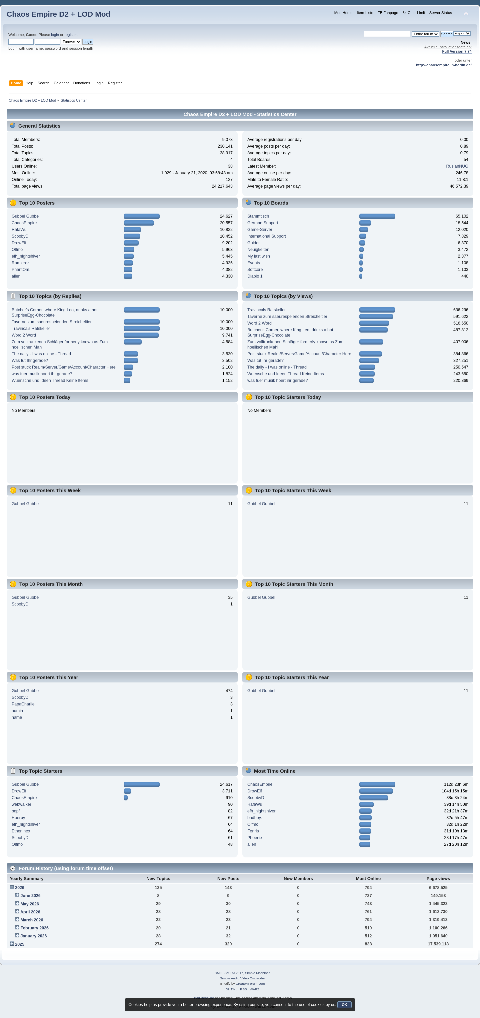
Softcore (255, 269)
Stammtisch (258, 216)
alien (16, 276)
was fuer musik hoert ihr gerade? (42, 374)
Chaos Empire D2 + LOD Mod (58, 14)
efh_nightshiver (26, 256)
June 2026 (30, 895)
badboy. (254, 817)
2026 (19, 887)
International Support (266, 236)
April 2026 (30, 912)
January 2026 (33, 936)
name (17, 717)
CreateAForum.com (250, 983)
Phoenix (254, 837)
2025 (19, 944)
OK (344, 1005)
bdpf (16, 811)
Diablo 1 (255, 276)
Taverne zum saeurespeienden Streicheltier (52, 322)
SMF (218, 973)
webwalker (21, 804)
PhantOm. (21, 269)
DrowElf (19, 243)
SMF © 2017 (233, 973)
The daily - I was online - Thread (41, 354)
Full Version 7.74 (457, 51)
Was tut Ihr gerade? (30, 360)
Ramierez (20, 263)
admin (17, 710)
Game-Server (259, 229)
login (55, 35)
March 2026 (31, 920)
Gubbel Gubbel (26, 216)
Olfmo (17, 249)
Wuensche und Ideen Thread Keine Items (50, 380)
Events (253, 263)
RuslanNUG (457, 166)
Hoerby (18, 817)
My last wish (258, 256)
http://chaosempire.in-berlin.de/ (444, 65)
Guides (254, 243)
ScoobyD (20, 236)
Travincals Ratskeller (31, 328)
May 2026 (29, 904)
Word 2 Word (24, 335)
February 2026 (34, 928)
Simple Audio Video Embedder (242, 978)
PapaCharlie (23, 704)
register (70, 35)
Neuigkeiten (258, 249)
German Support (262, 223)
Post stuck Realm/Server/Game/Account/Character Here (64, 367)
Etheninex (21, 831)
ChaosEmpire (24, 223)
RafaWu (19, 229)
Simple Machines (257, 973)
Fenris (253, 831)
